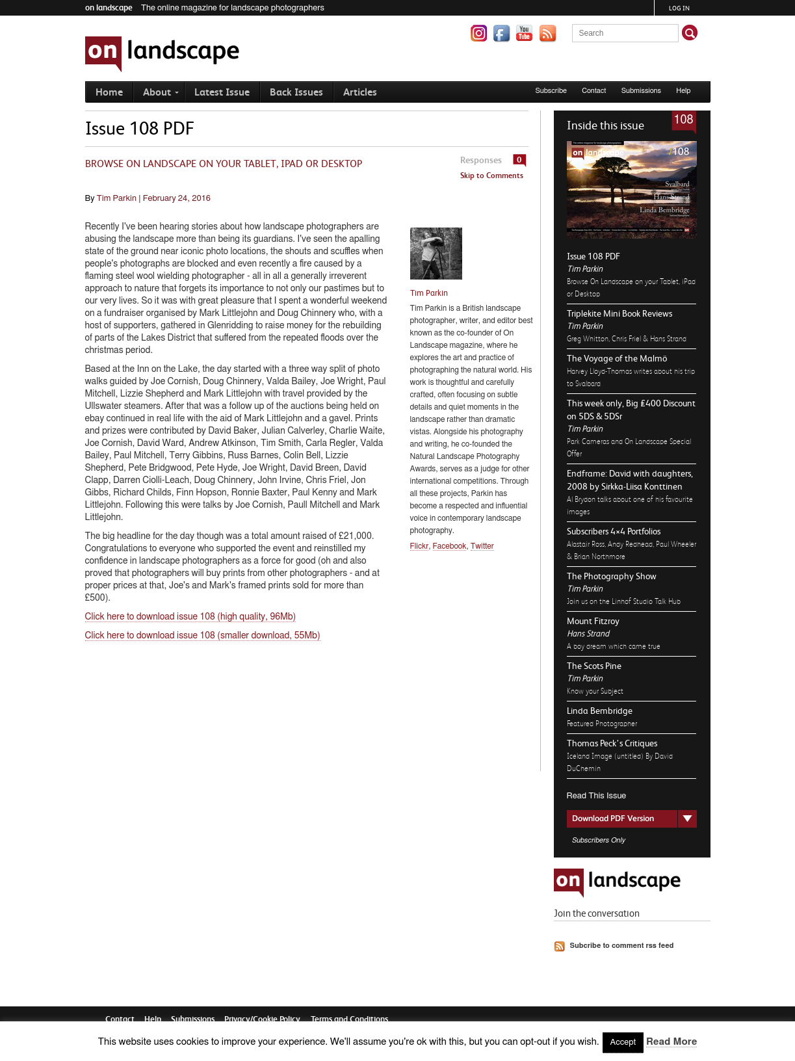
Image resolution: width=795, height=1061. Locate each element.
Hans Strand (588, 633)
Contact (594, 90)
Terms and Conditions (349, 1019)
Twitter (482, 546)
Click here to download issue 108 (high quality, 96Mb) (190, 617)
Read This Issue (597, 796)
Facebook (450, 546)
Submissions (641, 90)
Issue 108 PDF (593, 256)
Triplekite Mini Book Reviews (619, 313)
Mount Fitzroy (593, 621)
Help (683, 90)
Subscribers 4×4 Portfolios (613, 531)
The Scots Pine (594, 666)
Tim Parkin (585, 269)
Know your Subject (595, 691)
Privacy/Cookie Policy (262, 1019)
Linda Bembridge (599, 710)
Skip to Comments (491, 175)
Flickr (419, 546)
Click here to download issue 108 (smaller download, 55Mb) (202, 635)
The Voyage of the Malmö (617, 358)
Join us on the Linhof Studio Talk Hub (624, 601)
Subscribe (551, 90)
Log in (679, 8)
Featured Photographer (602, 723)
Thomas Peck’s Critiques (612, 743)
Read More (671, 1042)
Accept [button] (623, 1042)
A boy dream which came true (613, 646)
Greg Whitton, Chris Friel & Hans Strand (626, 338)
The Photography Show (612, 576)
